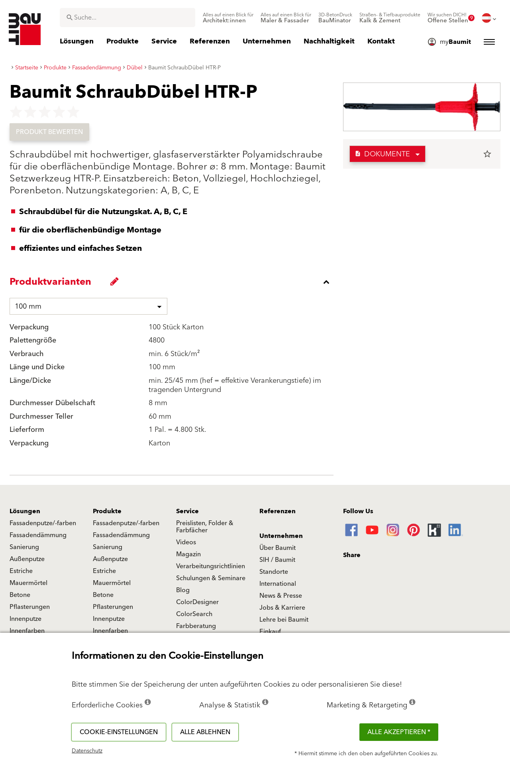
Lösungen (25, 511)
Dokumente (382, 154)
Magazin (188, 554)
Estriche (21, 571)
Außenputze (27, 559)
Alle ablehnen (205, 732)
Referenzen (277, 511)
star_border (487, 154)
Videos (186, 542)
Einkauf (270, 631)
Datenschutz (87, 751)
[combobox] (127, 17)
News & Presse (280, 595)
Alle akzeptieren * (398, 732)
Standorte (273, 571)
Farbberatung (196, 626)
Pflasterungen (30, 607)
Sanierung (24, 547)
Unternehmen (281, 536)
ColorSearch (194, 614)
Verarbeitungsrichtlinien (210, 566)
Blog (183, 590)
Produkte (107, 511)
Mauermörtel (28, 583)
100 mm (28, 306)
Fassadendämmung (38, 535)
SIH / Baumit (277, 559)
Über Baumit (277, 547)
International (277, 583)
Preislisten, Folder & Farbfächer (204, 527)
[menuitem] (228, 18)
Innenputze (25, 618)
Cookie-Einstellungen (119, 732)
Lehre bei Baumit (283, 619)
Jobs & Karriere (282, 607)
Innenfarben (27, 630)
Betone (20, 595)
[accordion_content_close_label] (173, 282)
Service (187, 511)
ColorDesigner (197, 602)
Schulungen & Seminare (210, 578)
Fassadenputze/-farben (43, 523)
